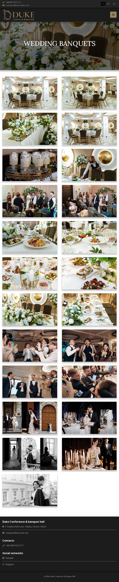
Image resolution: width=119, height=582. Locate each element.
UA (114, 3)
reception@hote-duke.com (17, 5)
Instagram (9, 564)
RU (108, 3)
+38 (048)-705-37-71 (15, 545)
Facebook (9, 558)
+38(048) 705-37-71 (13, 2)
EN (103, 3)
